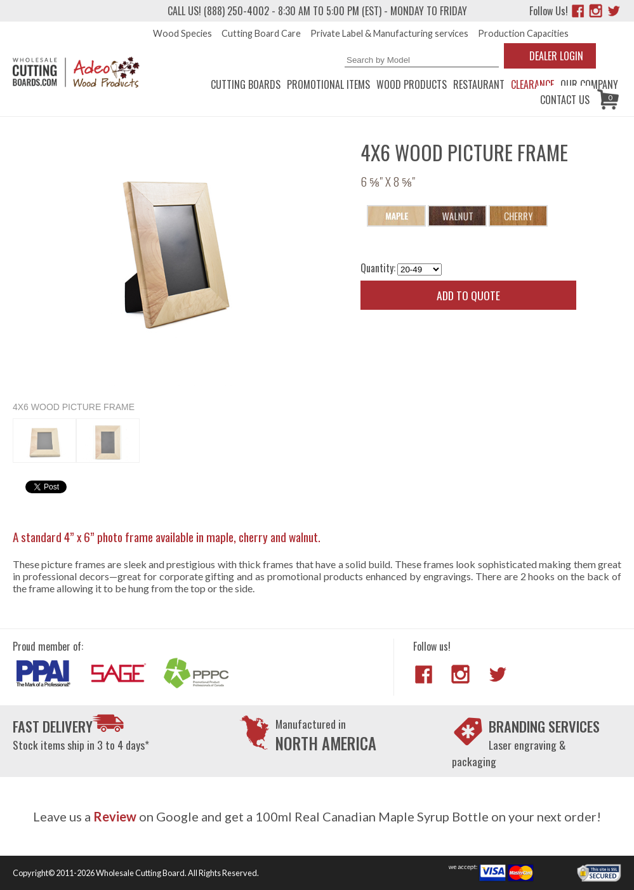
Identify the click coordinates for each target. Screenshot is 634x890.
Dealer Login (556, 55)
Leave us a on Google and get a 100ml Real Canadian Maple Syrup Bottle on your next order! (317, 816)
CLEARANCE (532, 84)
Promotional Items (328, 84)
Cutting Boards (246, 84)
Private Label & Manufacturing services (389, 33)
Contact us (565, 99)
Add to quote (468, 295)
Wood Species (182, 33)
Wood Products (411, 84)
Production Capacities (523, 33)
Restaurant (479, 84)
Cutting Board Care (261, 33)
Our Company (589, 84)
